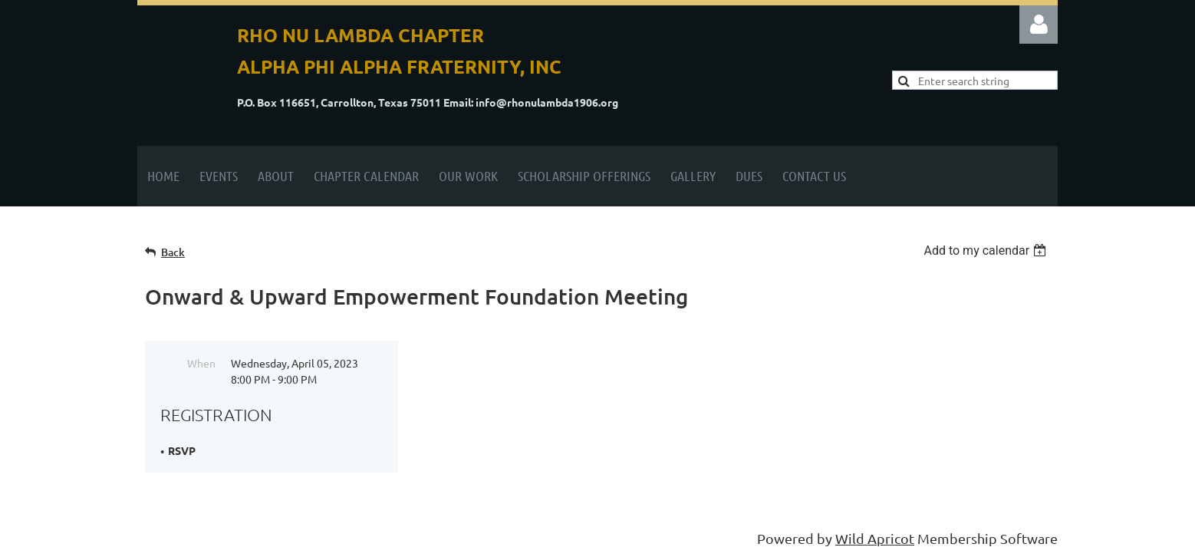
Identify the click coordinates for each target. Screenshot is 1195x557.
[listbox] (986, 250)
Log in (1038, 24)
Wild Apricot (874, 538)
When (201, 363)
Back (173, 252)
